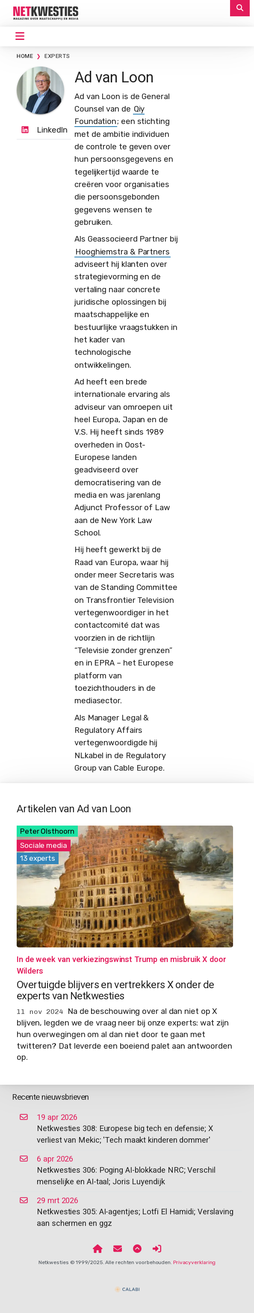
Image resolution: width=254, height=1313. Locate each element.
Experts (57, 56)
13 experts (37, 858)
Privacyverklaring (194, 1262)
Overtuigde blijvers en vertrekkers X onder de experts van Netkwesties (115, 990)
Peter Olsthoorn (47, 831)
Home (25, 56)
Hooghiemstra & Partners (122, 252)
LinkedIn (52, 130)
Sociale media (43, 845)
